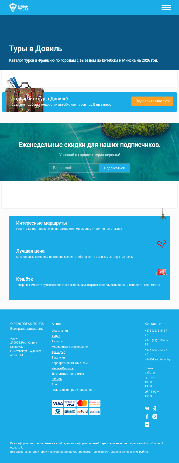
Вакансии (58, 357)
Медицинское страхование (70, 346)
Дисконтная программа (68, 373)
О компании (60, 330)
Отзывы (57, 379)
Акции (56, 336)
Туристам (58, 341)
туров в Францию (39, 60)
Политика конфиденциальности (73, 389)
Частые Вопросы (63, 368)
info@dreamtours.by (157, 359)
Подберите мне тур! (152, 101)
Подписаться (114, 168)
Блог (55, 384)
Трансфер (58, 352)
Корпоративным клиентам (70, 363)
